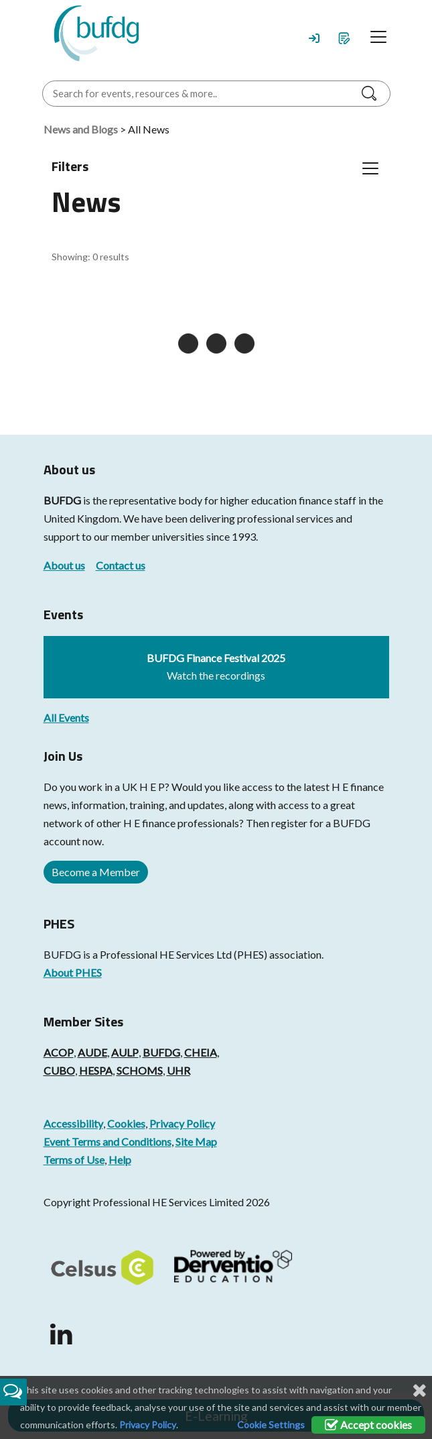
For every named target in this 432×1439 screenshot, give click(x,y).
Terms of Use (74, 1159)
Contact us (120, 565)
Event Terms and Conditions (107, 1141)
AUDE (92, 1052)
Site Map (196, 1141)
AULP (125, 1052)
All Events (66, 717)
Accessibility (73, 1123)
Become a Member (96, 871)
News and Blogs (81, 129)
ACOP (59, 1052)
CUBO (59, 1070)
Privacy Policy (182, 1123)
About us (64, 565)
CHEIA (200, 1052)
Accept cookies (368, 1424)
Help (120, 1159)
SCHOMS (140, 1070)
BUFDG (62, 500)
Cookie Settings (271, 1424)
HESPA (96, 1070)
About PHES (73, 972)
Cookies (126, 1123)
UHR (178, 1070)
